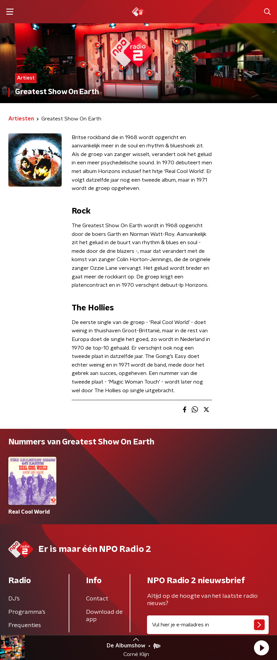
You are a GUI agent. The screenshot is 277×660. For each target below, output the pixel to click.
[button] (261, 647)
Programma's (26, 612)
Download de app (104, 615)
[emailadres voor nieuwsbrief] (208, 624)
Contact (97, 599)
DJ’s (14, 599)
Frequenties (24, 625)
